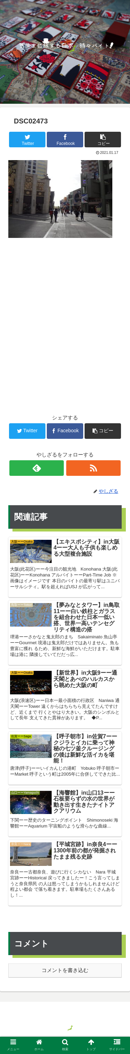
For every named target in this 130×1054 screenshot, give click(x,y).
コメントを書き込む (65, 970)
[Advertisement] (65, 315)
